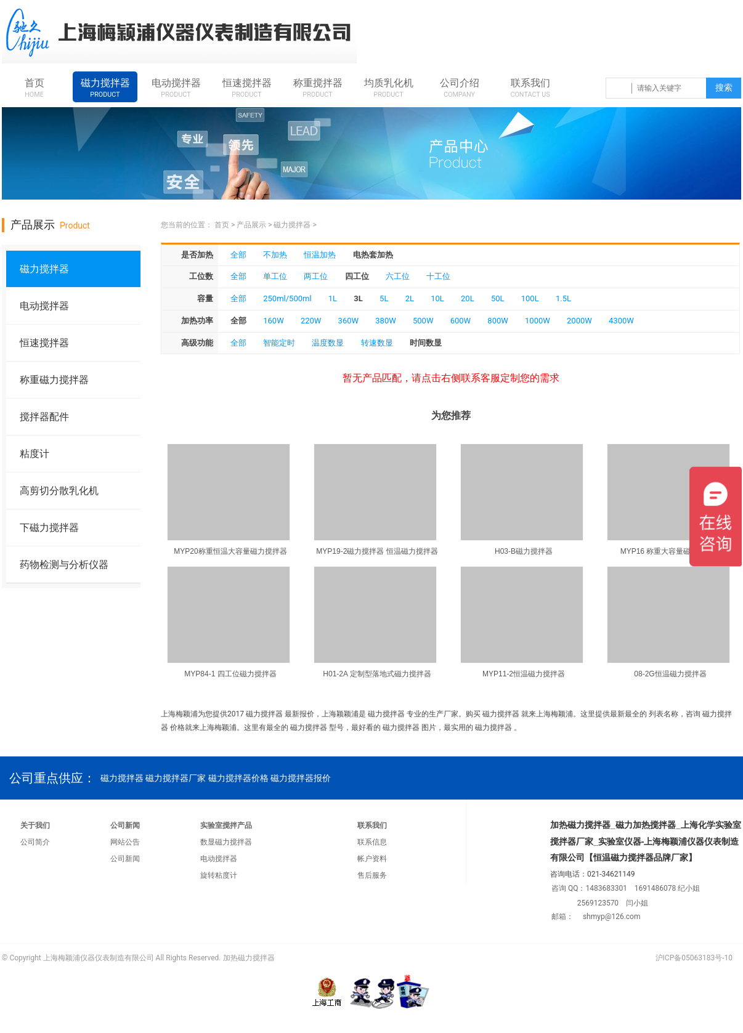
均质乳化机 (388, 88)
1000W (537, 320)
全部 (238, 254)
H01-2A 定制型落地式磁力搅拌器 (377, 674)
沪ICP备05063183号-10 (694, 958)
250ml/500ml (287, 298)
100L (530, 298)
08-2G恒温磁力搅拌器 (670, 674)
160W (273, 320)
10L (437, 298)
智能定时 (279, 342)
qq (618, 33)
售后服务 (372, 875)
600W (460, 320)
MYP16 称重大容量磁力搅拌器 (670, 551)
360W (348, 320)
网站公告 (125, 842)
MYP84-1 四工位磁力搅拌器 (230, 674)
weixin (716, 33)
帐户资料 (372, 858)
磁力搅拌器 (105, 88)
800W (497, 320)
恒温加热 (320, 254)
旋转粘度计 (218, 875)
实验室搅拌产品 (226, 825)
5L (384, 298)
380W (385, 320)
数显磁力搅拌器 (226, 842)
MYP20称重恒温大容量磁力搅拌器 (230, 551)
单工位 (275, 276)
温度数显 (328, 342)
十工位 (438, 276)
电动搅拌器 (176, 88)
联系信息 (372, 842)
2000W (579, 320)
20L (467, 298)
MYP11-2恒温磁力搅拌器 (523, 674)
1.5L (563, 298)
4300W (621, 320)
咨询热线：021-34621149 (526, 33)
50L (498, 298)
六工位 (398, 276)
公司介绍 (459, 88)
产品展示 (251, 225)
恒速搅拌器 (246, 88)
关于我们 (35, 825)
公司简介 (35, 842)
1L (332, 298)
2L (409, 298)
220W (311, 320)
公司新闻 (125, 825)
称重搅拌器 (317, 88)
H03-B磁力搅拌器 (524, 551)
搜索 (724, 87)
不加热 (275, 254)
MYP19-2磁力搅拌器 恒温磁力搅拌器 (376, 551)
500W (423, 320)
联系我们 (530, 88)
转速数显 (377, 342)
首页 (34, 88)
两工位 (316, 276)
